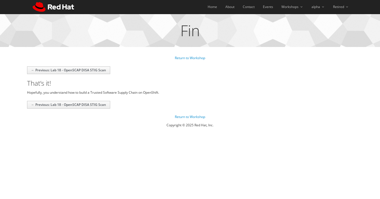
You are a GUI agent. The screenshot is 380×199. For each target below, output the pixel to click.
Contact (249, 6)
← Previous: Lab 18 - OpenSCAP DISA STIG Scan (68, 70)
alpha (318, 6)
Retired (341, 6)
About (229, 6)
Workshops (292, 6)
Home (212, 6)
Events (268, 6)
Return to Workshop (190, 58)
